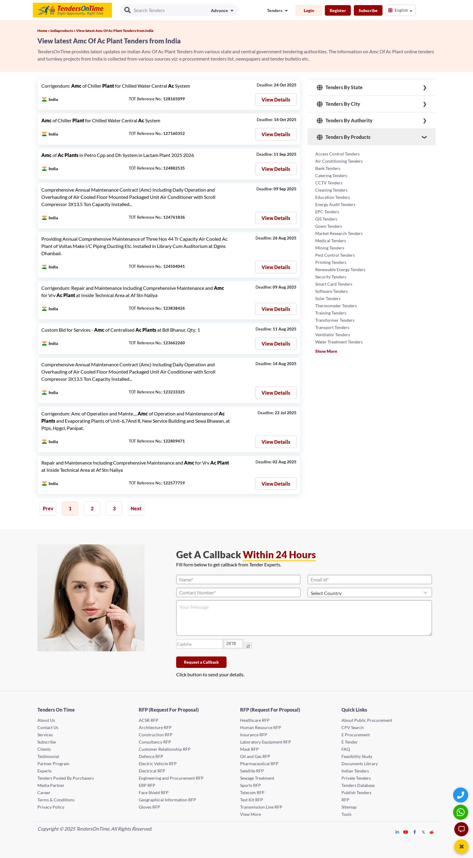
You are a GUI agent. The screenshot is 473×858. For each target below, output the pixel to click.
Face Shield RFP (154, 792)
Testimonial (48, 756)
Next (136, 508)
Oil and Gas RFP (255, 756)
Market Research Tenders (339, 233)
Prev (48, 508)
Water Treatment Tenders (339, 341)
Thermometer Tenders (336, 305)
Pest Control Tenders (335, 255)
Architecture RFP (155, 727)
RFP (345, 799)
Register (338, 10)
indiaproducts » (63, 30)
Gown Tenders (328, 226)
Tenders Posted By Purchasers (65, 778)
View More (250, 814)
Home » (43, 30)
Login (309, 10)
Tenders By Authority (345, 120)
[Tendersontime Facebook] (415, 832)
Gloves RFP (149, 806)
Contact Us (47, 727)
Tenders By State (340, 87)
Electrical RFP (152, 770)
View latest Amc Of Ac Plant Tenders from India (114, 30)
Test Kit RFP (251, 799)
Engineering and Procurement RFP (171, 778)
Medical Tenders (330, 240)
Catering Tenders (331, 175)
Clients (44, 749)
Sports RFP (250, 785)
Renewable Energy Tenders (340, 269)
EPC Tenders (327, 211)
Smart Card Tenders (333, 284)
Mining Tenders (329, 247)
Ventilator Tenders (332, 334)
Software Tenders (331, 291)
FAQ (345, 749)
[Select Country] (370, 592)
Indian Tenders (355, 770)
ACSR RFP (148, 720)
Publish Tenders (356, 792)
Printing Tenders (330, 262)
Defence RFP (151, 756)
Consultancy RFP (155, 741)
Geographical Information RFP (167, 799)
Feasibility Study (356, 756)
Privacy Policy (50, 806)
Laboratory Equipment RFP (265, 741)
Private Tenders (356, 778)
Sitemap (349, 806)
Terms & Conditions (56, 799)
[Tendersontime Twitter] (423, 832)
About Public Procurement (366, 720)
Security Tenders (330, 276)
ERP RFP (147, 785)
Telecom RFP (252, 792)
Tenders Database (358, 785)
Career (43, 792)
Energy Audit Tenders (335, 204)
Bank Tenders (327, 168)
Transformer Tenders (334, 320)
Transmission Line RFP (261, 806)
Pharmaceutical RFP (259, 763)
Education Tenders (332, 197)
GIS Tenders (326, 218)
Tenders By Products (343, 137)
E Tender (349, 741)
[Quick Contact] (461, 795)
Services (45, 734)
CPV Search (352, 727)
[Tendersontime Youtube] (406, 832)
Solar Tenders (328, 298)
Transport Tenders (332, 327)
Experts (44, 770)
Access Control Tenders (337, 153)
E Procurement (355, 734)
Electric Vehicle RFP (158, 763)
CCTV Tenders (328, 182)
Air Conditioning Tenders (339, 161)
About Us (46, 720)
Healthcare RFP (255, 720)
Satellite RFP (252, 770)
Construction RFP (156, 734)
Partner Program (53, 763)
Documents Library (359, 763)
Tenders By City (338, 104)
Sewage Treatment (257, 778)
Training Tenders (330, 312)
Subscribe (368, 10)
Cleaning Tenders (331, 190)
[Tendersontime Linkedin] (397, 832)
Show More (326, 351)
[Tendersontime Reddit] (432, 832)
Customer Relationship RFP (165, 749)
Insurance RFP (253, 734)
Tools (346, 814)
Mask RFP (249, 749)
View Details (276, 99)
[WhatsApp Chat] (461, 812)
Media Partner (51, 785)
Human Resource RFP (260, 727)
